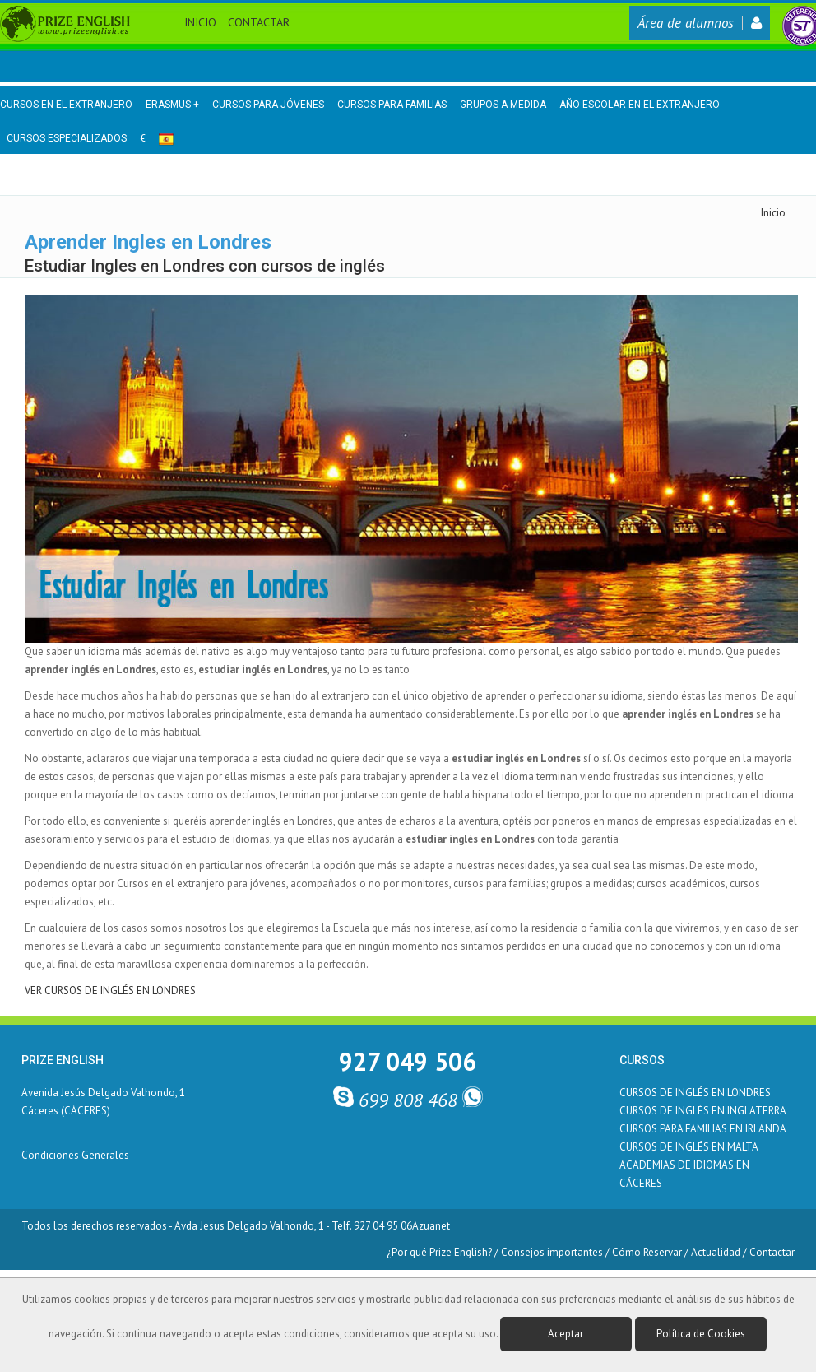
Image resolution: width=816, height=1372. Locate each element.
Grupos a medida (503, 104)
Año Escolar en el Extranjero (639, 104)
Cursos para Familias (392, 104)
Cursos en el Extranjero (66, 104)
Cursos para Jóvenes (268, 104)
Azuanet (431, 1226)
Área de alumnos (700, 23)
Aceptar (565, 1334)
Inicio (200, 22)
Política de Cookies (700, 1334)
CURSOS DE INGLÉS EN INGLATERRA (702, 1111)
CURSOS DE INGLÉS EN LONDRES (695, 1093)
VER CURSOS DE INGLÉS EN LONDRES (110, 991)
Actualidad (715, 1252)
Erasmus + (172, 104)
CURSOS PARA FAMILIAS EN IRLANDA (702, 1129)
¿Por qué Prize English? (439, 1252)
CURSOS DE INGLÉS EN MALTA (688, 1147)
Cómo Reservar (647, 1252)
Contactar (259, 22)
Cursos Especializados (67, 138)
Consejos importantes (552, 1252)
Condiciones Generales (75, 1155)
